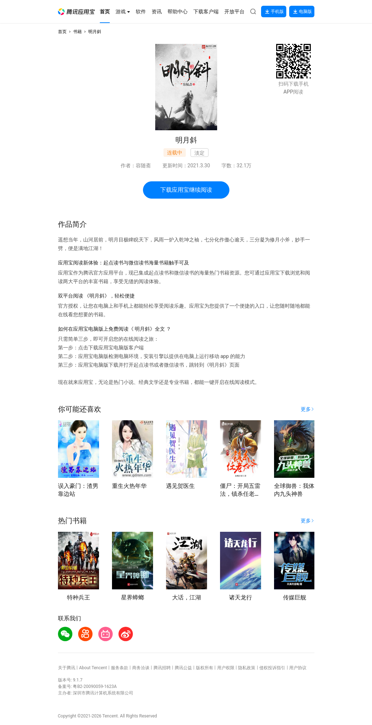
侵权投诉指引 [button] (272, 667)
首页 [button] (62, 31)
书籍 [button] (77, 31)
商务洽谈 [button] (140, 667)
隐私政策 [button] (246, 667)
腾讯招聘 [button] (162, 667)
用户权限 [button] (225, 667)
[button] (76, 11)
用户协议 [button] (297, 667)
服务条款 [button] (119, 667)
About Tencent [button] (93, 667)
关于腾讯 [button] (66, 667)
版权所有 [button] (204, 667)
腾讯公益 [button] (183, 667)
